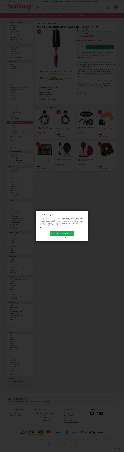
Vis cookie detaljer (62, 238)
